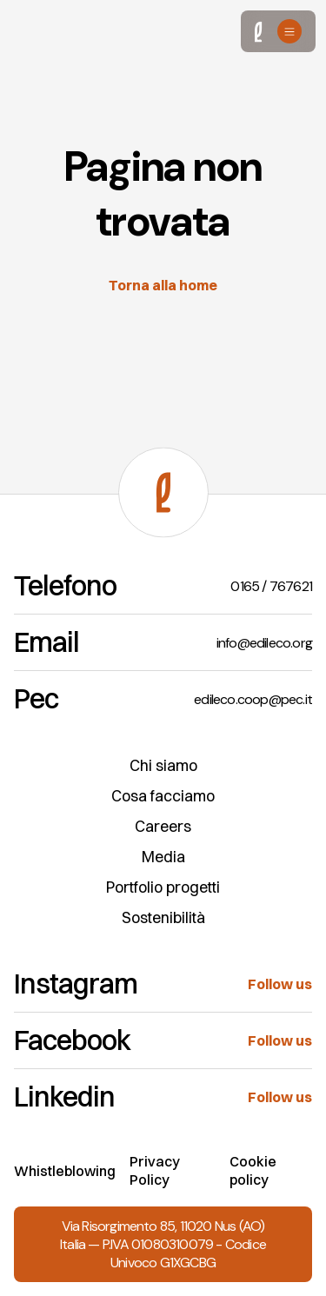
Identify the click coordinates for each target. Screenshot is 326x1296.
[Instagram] (163, 984)
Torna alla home (163, 285)
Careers (163, 826)
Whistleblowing (65, 1171)
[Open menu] (289, 31)
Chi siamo (163, 765)
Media (163, 857)
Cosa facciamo (163, 796)
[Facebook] (163, 1041)
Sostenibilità (163, 917)
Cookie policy (253, 1170)
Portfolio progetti (163, 887)
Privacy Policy (155, 1170)
